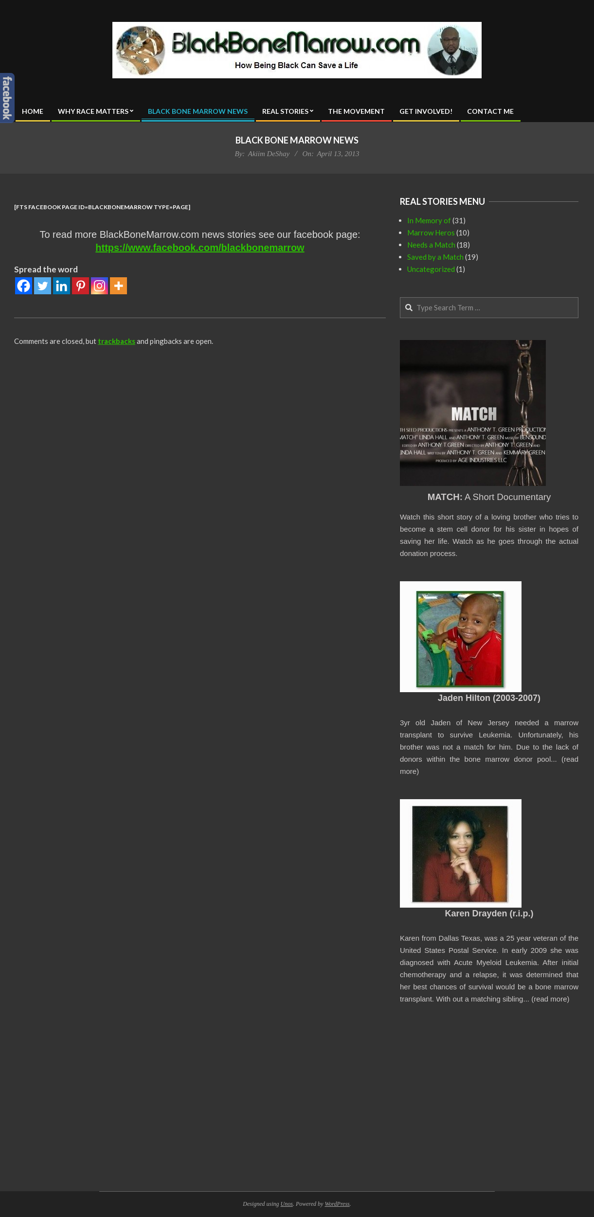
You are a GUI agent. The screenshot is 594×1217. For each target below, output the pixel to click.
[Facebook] (23, 285)
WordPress (336, 1203)
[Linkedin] (61, 285)
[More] (118, 285)
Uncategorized (431, 269)
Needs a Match (431, 244)
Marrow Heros (431, 232)
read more (550, 999)
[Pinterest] (80, 285)
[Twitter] (42, 285)
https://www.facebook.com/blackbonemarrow (199, 247)
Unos (287, 1203)
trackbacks (116, 341)
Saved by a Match (435, 256)
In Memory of (429, 220)
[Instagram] (99, 285)
